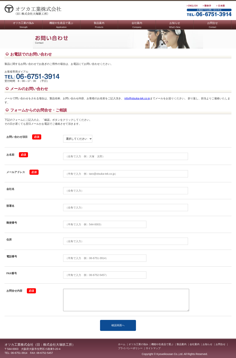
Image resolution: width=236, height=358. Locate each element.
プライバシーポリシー (130, 348)
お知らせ (174, 25)
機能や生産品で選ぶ (61, 25)
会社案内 (137, 25)
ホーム (121, 344)
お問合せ (212, 25)
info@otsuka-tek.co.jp (137, 98)
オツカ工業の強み (23, 25)
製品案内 (99, 25)
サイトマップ (153, 348)
